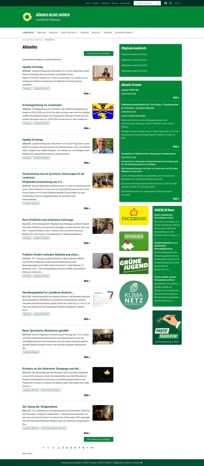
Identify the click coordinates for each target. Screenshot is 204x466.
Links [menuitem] (176, 3)
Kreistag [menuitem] (53, 32)
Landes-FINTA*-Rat (130, 89)
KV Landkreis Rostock (32, 40)
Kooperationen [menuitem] (123, 32)
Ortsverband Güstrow (50, 390)
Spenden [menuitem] (108, 32)
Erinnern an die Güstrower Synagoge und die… (53, 368)
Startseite (50, 40)
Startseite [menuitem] (28, 32)
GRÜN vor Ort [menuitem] (68, 32)
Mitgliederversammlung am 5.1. (43, 181)
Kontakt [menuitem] (96, 32)
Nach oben (27, 453)
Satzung (115, 3)
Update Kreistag (33, 67)
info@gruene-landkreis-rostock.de (126, 462)
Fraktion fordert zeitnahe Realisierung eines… (53, 254)
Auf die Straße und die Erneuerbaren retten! (166, 282)
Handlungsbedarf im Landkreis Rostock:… (50, 292)
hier (132, 190)
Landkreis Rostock (41, 88)
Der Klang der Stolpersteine (41, 406)
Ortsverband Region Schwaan (54, 428)
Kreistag (27, 88)
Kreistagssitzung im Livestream (43, 105)
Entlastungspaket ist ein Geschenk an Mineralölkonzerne (166, 248)
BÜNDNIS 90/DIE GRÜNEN (55, 14)
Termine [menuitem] (84, 32)
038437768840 (104, 462)
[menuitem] (88, 3)
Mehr (86, 93)
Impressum (105, 3)
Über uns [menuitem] (41, 32)
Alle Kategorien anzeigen (98, 53)
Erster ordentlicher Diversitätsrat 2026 (164, 219)
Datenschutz (125, 3)
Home (88, 3)
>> (92, 447)
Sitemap (95, 3)
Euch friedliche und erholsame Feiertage (49, 220)
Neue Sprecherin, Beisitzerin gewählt (47, 330)
